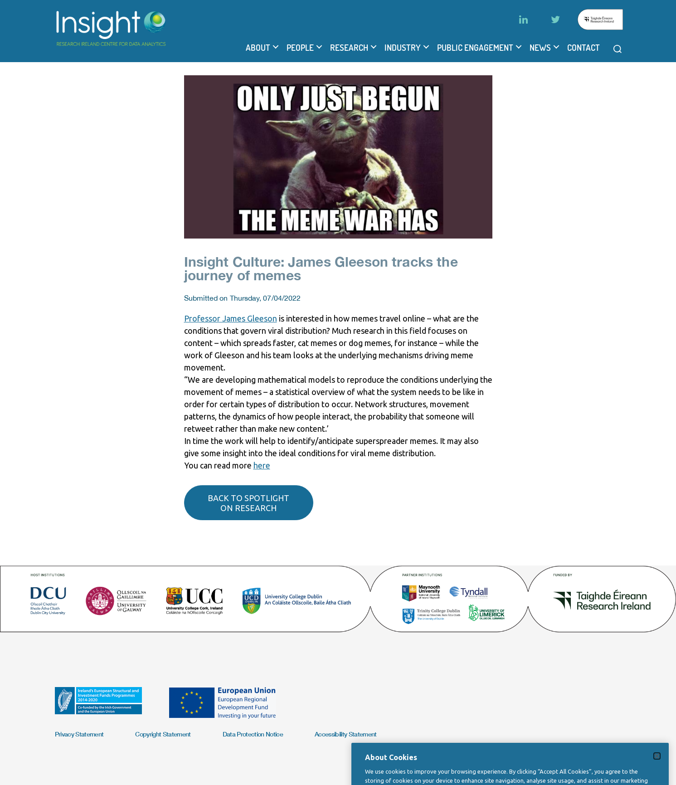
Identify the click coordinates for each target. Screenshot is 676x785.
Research (349, 47)
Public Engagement (475, 47)
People (300, 47)
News (540, 47)
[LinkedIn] (523, 19)
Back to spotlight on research (248, 502)
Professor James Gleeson (230, 318)
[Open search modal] (617, 49)
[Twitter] (555, 19)
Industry (402, 47)
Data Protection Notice (253, 734)
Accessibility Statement (346, 734)
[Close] (657, 768)
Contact (583, 47)
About (258, 47)
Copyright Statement (162, 734)
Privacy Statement (79, 734)
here (261, 465)
